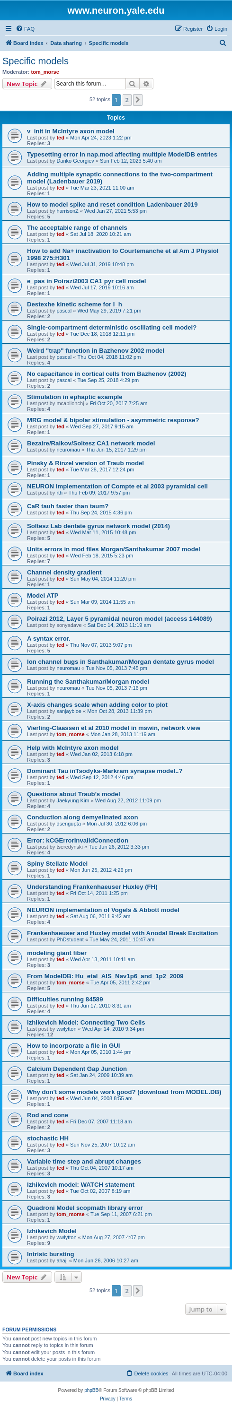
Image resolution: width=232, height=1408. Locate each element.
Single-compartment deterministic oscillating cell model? (111, 327)
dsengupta (68, 823)
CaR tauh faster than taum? (67, 506)
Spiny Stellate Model (57, 863)
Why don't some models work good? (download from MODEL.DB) (124, 1091)
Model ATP (43, 595)
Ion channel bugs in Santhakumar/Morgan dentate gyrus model (120, 661)
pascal (63, 310)
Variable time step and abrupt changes (84, 1161)
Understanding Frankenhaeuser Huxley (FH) (92, 886)
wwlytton (66, 1029)
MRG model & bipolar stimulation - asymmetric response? (113, 420)
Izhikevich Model (52, 1230)
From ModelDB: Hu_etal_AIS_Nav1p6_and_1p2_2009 (105, 976)
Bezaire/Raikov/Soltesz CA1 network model (91, 443)
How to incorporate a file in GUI (73, 1045)
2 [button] (127, 100)
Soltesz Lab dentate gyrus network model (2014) (98, 526)
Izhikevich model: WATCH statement (80, 1184)
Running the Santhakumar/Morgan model (88, 681)
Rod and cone (47, 1115)
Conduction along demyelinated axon (82, 817)
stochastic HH (48, 1138)
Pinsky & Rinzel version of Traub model (85, 463)
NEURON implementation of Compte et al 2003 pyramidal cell (117, 486)
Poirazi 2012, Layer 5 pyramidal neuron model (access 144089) (119, 618)
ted (60, 137)
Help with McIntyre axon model (72, 747)
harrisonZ (67, 211)
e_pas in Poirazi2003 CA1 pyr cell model (86, 281)
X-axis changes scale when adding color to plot (97, 704)
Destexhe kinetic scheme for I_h (74, 304)
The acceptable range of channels (77, 227)
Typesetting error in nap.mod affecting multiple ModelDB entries (122, 154)
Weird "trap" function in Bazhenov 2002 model (95, 350)
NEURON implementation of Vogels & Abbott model (103, 909)
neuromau (68, 449)
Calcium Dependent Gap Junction (77, 1068)
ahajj (61, 1260)
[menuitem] (25, 29)
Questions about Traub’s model (73, 794)
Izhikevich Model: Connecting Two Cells (86, 1022)
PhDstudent (69, 939)
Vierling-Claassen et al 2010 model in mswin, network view (113, 727)
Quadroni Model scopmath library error (85, 1207)
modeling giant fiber (57, 952)
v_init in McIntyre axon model (71, 131)
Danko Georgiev (75, 161)
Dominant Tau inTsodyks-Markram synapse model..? (105, 770)
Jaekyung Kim (72, 800)
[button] (138, 99)
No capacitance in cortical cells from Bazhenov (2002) (106, 373)
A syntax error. (49, 638)
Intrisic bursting (50, 1254)
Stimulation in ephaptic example (75, 396)
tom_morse (45, 72)
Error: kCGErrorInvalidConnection (77, 840)
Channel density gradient (64, 572)
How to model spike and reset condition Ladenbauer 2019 (112, 204)
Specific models (35, 61)
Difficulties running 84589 (65, 999)
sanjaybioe (68, 711)
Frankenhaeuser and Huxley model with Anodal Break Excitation (122, 933)
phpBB (91, 1390)
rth (59, 492)
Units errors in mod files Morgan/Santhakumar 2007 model (113, 549)
